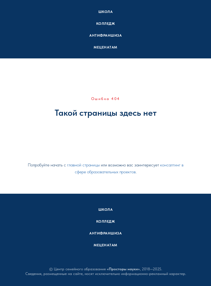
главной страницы (83, 165)
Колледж (105, 23)
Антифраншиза (105, 35)
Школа (105, 12)
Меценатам (105, 47)
